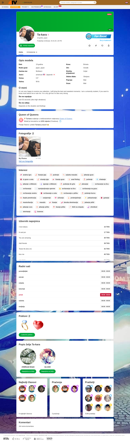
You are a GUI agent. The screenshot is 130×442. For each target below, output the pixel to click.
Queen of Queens (66, 118)
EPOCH (36, 435)
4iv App (56, 7)
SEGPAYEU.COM (43, 435)
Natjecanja (47, 7)
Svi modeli (5, 7)
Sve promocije (36, 7)
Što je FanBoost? (105, 40)
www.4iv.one (22, 435)
